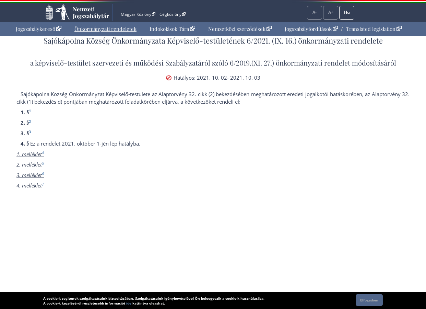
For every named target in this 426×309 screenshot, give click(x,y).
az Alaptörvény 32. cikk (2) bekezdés (195, 94)
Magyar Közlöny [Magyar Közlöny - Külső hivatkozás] (138, 14)
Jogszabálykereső (38, 28)
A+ (330, 12)
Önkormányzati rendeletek (105, 28)
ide (128, 303)
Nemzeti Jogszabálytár (91, 12)
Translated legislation (374, 28)
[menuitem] (38, 29)
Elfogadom (369, 300)
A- (314, 12)
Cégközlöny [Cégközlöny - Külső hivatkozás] (172, 14)
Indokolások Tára (172, 28)
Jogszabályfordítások (311, 28)
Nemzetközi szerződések (240, 28)
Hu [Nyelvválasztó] (347, 12)
